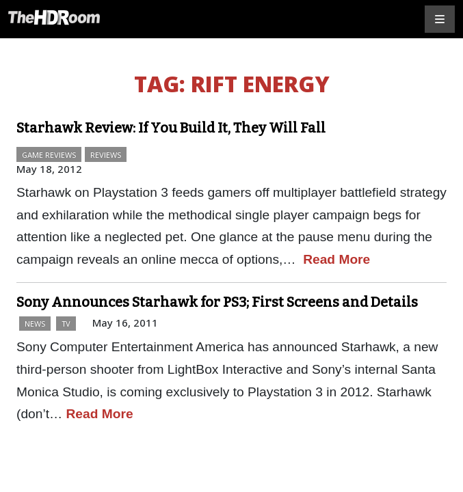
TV (66, 323)
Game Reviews (49, 155)
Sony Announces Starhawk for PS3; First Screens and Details (217, 302)
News (35, 323)
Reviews (105, 155)
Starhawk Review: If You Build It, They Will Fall (171, 128)
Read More (336, 259)
